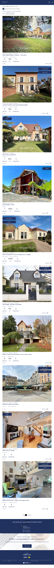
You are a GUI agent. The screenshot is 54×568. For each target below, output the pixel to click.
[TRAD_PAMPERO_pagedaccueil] (5, 2)
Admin (33, 560)
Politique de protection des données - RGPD (45, 560)
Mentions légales (29, 560)
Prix (8, 13)
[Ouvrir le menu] (52, 2)
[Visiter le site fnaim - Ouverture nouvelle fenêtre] (29, 557)
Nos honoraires (21, 560)
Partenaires (36, 560)
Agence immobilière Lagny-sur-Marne (8, 6)
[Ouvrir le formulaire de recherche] (49, 2)
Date (12, 13)
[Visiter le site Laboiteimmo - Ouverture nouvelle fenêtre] (27, 563)
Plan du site (25, 560)
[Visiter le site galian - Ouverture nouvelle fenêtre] (25, 557)
